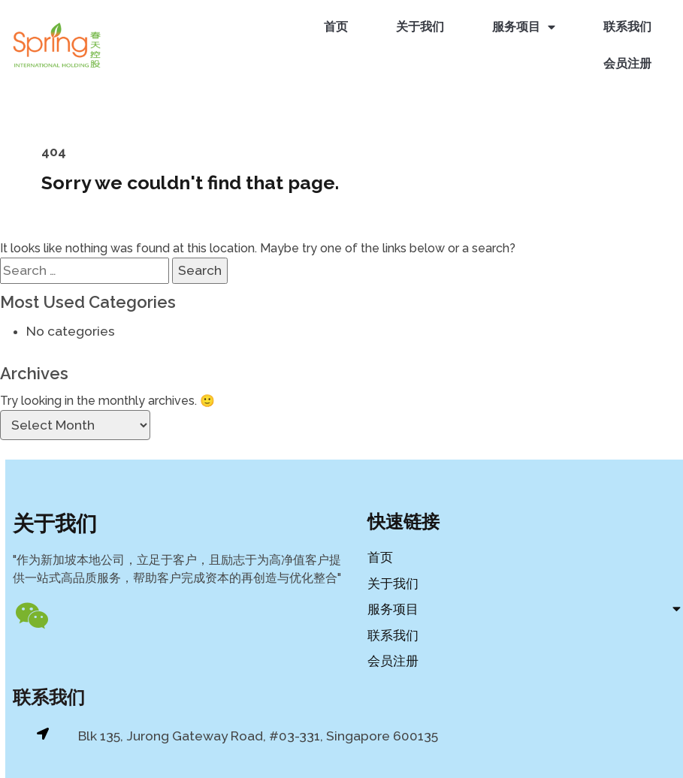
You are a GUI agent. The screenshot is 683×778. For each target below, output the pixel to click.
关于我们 (421, 25)
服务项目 (525, 26)
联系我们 (629, 25)
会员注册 (629, 62)
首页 (337, 25)
